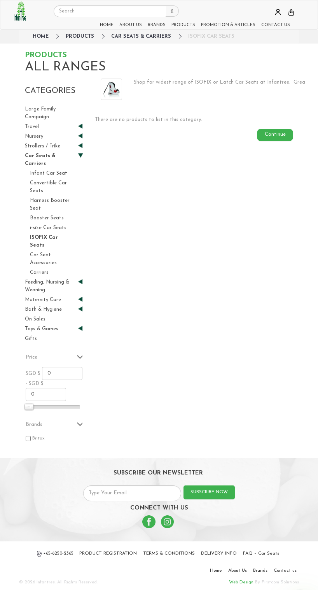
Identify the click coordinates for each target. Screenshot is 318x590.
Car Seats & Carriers (141, 36)
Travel (51, 126)
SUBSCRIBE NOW (209, 492)
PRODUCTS (183, 25)
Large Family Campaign (40, 113)
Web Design (241, 582)
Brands (260, 570)
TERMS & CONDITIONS (169, 553)
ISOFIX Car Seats (211, 36)
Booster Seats (47, 218)
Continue (275, 134)
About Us (237, 570)
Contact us (285, 570)
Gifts (31, 338)
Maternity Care (51, 299)
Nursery (51, 136)
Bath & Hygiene (51, 309)
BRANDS (157, 25)
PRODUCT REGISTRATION (108, 553)
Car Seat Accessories (43, 258)
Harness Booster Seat (50, 204)
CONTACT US (275, 25)
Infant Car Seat (48, 173)
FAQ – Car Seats (261, 553)
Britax (38, 438)
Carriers (39, 272)
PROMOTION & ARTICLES (228, 25)
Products (80, 36)
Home (216, 570)
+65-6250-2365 (55, 554)
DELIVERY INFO (219, 553)
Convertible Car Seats (48, 186)
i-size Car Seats (48, 227)
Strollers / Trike (51, 146)
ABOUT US (130, 25)
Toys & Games (51, 329)
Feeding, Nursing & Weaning (51, 285)
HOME (107, 25)
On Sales (35, 319)
